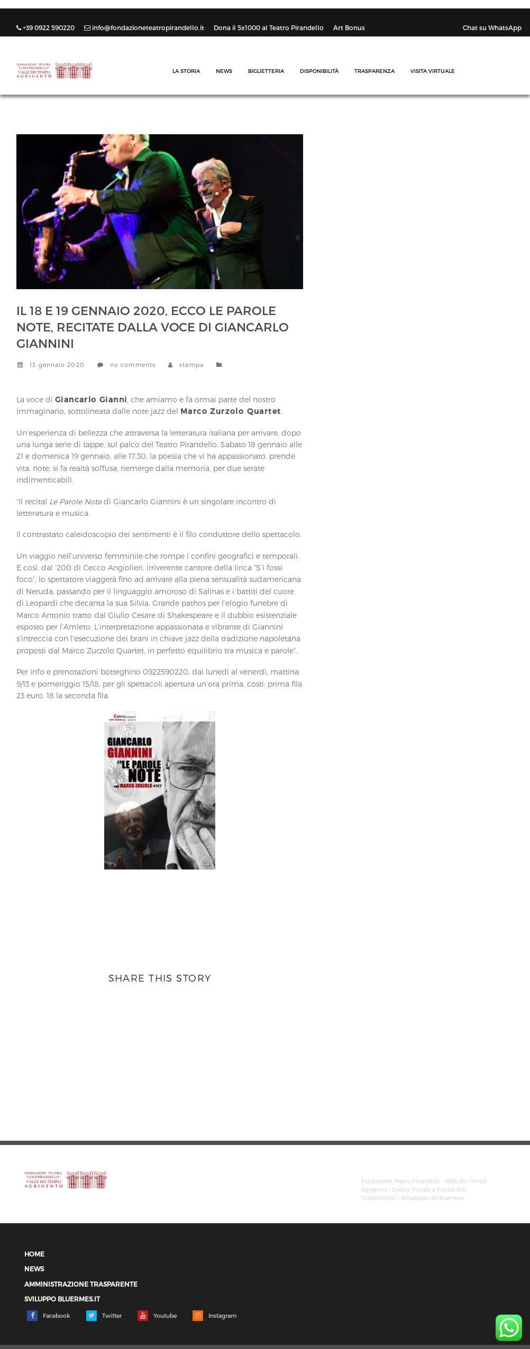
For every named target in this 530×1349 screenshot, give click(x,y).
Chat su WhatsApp (492, 27)
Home (34, 1254)
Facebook (48, 1315)
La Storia (186, 71)
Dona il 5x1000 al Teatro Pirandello (269, 27)
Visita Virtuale (432, 71)
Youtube (157, 1315)
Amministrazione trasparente (81, 1284)
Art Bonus (349, 27)
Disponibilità (319, 71)
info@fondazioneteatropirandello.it (145, 27)
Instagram (214, 1315)
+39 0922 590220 (46, 27)
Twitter (104, 1315)
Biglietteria (266, 71)
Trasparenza (374, 71)
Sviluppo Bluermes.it (62, 1299)
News (224, 71)
